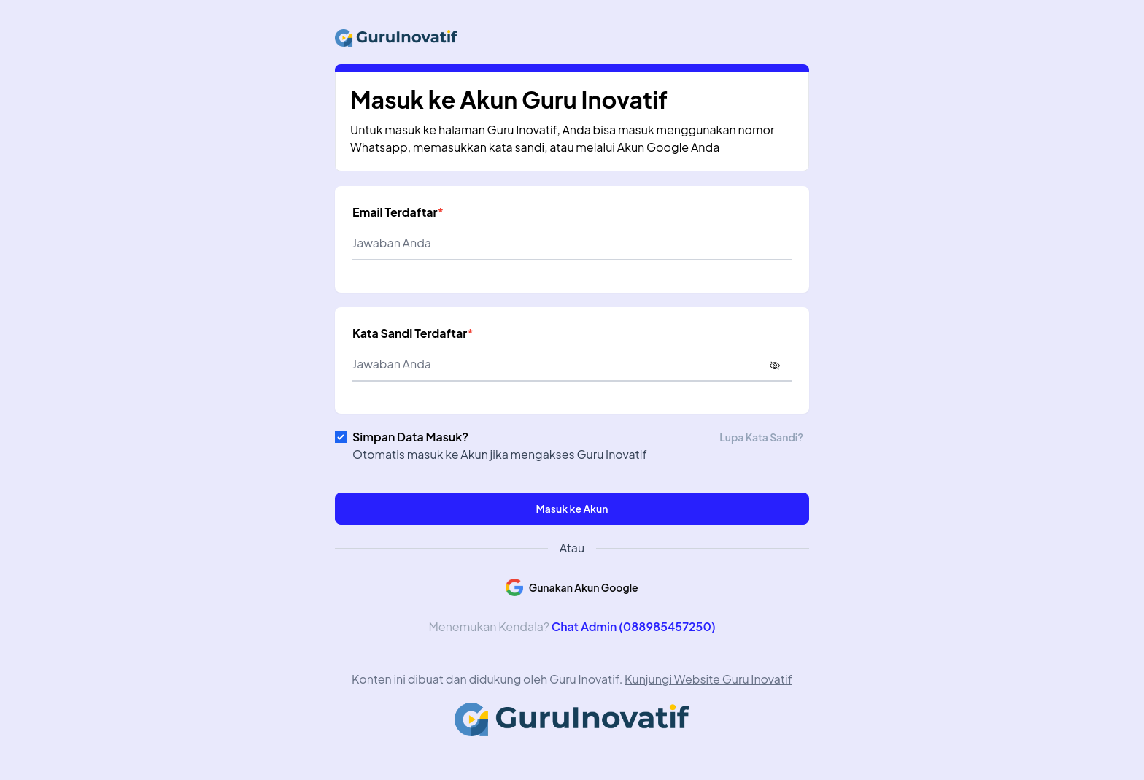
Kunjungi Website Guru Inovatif (708, 679)
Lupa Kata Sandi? (761, 437)
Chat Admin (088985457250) (634, 626)
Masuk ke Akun (572, 508)
